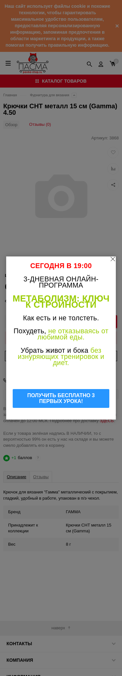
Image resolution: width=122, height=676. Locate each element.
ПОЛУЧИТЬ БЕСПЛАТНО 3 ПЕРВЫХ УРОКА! (61, 398)
